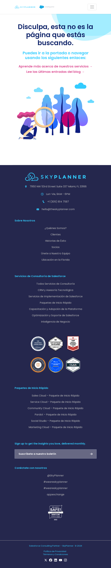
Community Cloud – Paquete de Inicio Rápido (55, 408)
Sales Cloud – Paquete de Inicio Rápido (55, 395)
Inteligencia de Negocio (55, 321)
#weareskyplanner (56, 482)
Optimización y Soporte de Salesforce (55, 315)
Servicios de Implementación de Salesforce (56, 296)
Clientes (55, 234)
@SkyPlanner (55, 475)
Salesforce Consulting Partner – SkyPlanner (51, 545)
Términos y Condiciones (55, 554)
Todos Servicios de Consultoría (55, 284)
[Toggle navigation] (92, 7)
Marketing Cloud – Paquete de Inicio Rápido (55, 427)
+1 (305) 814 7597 (58, 201)
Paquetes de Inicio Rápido (55, 303)
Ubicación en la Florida (55, 260)
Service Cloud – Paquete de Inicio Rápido (55, 402)
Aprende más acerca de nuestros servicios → (56, 66)
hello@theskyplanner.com (58, 209)
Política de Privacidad (55, 551)
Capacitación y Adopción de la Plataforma (55, 309)
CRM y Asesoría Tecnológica (55, 290)
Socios (56, 247)
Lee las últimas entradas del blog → (55, 71)
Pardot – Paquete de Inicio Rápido (56, 414)
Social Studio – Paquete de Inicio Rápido (55, 421)
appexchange (55, 494)
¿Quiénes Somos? (56, 228)
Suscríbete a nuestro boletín (37, 454)
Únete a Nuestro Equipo (55, 253)
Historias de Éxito (55, 241)
